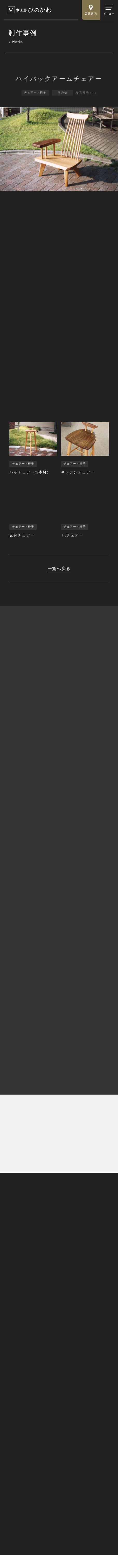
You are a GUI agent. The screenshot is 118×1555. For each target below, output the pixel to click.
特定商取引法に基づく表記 (28, 1514)
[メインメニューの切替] (109, 10)
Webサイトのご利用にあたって (31, 1521)
